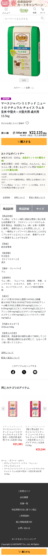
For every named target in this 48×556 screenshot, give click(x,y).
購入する (25, 141)
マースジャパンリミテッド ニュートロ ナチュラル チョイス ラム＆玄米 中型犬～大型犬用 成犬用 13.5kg (24, 471)
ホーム (4, 460)
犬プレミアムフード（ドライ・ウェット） (21, 463)
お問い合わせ (24, 528)
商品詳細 (24, 208)
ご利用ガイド (24, 491)
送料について (19, 197)
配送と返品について (37, 197)
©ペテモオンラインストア (24, 539)
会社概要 (24, 497)
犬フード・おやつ (16, 460)
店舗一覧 (24, 503)
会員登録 (6, 197)
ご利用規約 (24, 515)
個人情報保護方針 (24, 522)
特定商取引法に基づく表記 (24, 509)
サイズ (40, 208)
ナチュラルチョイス (12, 466)
